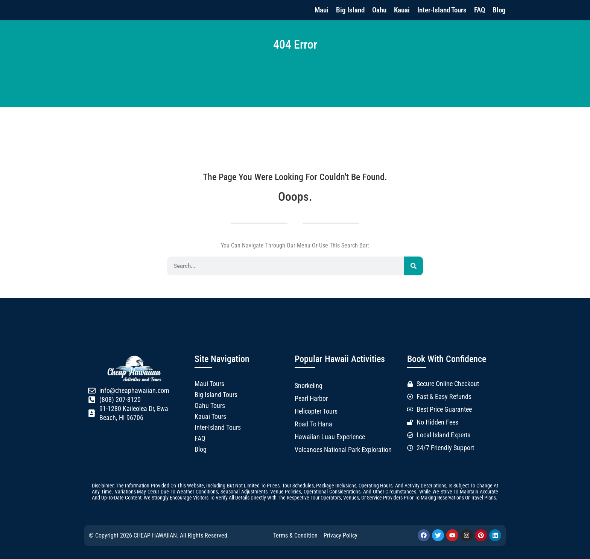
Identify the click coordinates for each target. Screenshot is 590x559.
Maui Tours (209, 384)
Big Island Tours (216, 395)
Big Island (350, 10)
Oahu (379, 10)
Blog (499, 10)
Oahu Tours (210, 405)
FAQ (479, 10)
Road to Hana (313, 424)
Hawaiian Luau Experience (330, 437)
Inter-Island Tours (442, 10)
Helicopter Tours (316, 411)
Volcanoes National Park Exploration (343, 450)
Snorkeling (308, 385)
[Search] (413, 266)
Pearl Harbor (311, 398)
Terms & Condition (295, 535)
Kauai (402, 10)
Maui (321, 10)
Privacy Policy (340, 535)
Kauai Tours (210, 416)
